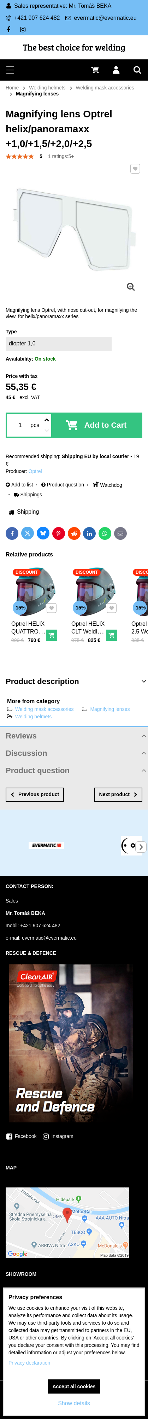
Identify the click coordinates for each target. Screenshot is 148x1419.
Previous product (35, 794)
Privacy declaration (29, 1363)
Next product (118, 794)
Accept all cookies (73, 1386)
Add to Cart (105, 425)
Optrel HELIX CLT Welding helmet (88, 630)
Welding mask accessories (44, 709)
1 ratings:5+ (61, 156)
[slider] (20, 156)
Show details (74, 1403)
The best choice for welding (74, 47)
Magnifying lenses (110, 709)
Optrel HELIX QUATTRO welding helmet (28, 634)
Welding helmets (33, 716)
